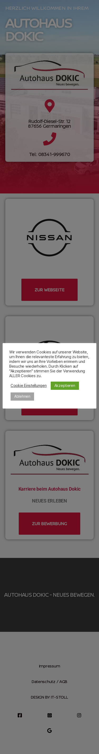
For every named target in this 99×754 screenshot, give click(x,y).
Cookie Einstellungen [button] (29, 385)
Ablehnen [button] (22, 396)
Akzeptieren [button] (64, 385)
